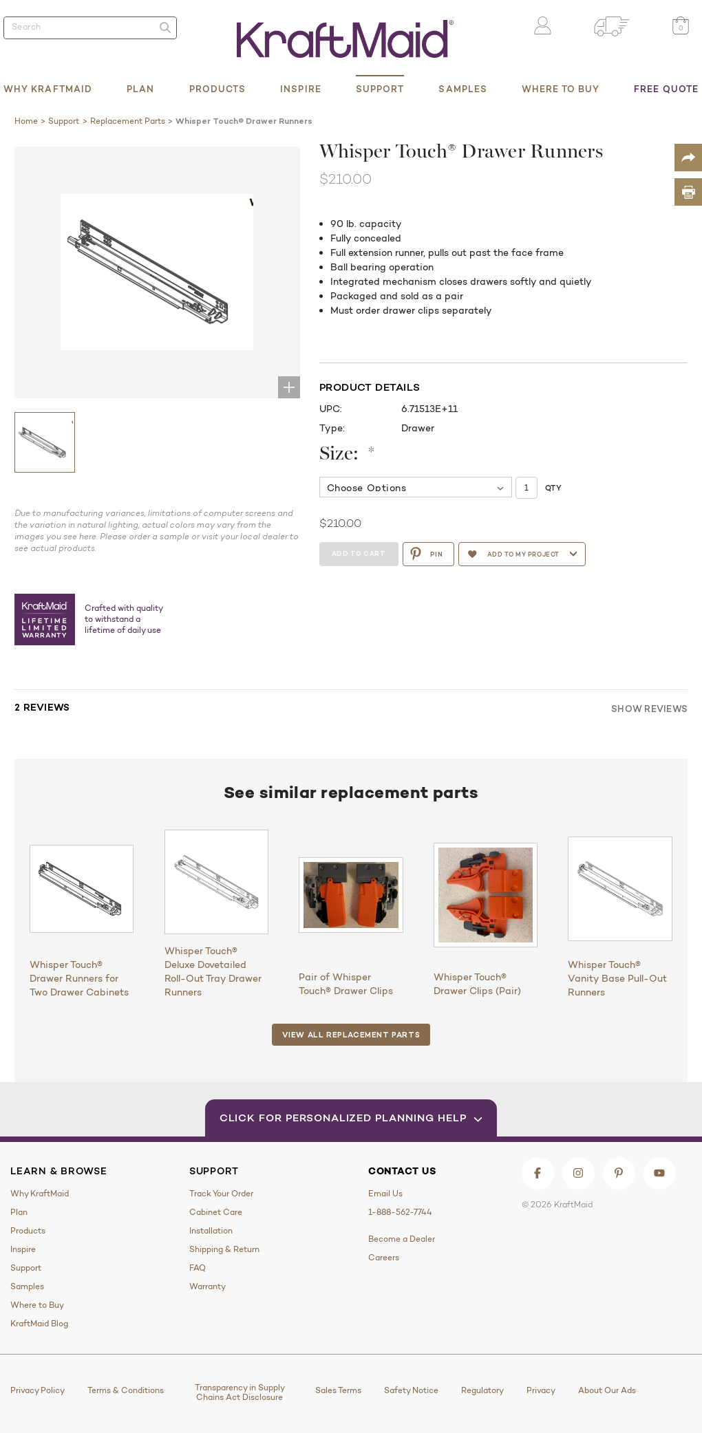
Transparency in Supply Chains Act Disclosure (240, 1392)
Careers (383, 1257)
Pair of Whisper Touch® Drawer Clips (346, 984)
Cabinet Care (215, 1212)
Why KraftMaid (47, 88)
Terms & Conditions (125, 1390)
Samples (462, 88)
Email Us (385, 1193)
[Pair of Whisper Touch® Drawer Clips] (351, 895)
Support (380, 88)
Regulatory (482, 1390)
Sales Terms (338, 1390)
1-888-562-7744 (400, 1212)
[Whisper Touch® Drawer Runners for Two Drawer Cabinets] (82, 888)
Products (217, 88)
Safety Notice (411, 1390)
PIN (428, 554)
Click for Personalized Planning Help (351, 1117)
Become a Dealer (401, 1239)
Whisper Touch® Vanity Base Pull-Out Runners (617, 978)
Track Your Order (221, 1193)
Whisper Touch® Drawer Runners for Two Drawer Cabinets (79, 978)
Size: (347, 454)
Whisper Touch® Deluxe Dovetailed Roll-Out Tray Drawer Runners (213, 971)
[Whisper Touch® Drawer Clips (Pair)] (486, 895)
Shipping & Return (224, 1249)
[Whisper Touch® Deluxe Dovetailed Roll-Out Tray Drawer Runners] (216, 882)
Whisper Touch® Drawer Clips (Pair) (477, 984)
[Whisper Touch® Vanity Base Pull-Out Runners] (620, 888)
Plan (140, 88)
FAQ (197, 1268)
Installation (211, 1231)
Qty (553, 488)
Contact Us (402, 1171)
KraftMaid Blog (39, 1323)
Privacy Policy (37, 1390)
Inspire (300, 88)
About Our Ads (607, 1390)
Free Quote (666, 88)
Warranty (207, 1286)
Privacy (540, 1390)
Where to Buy (560, 88)
